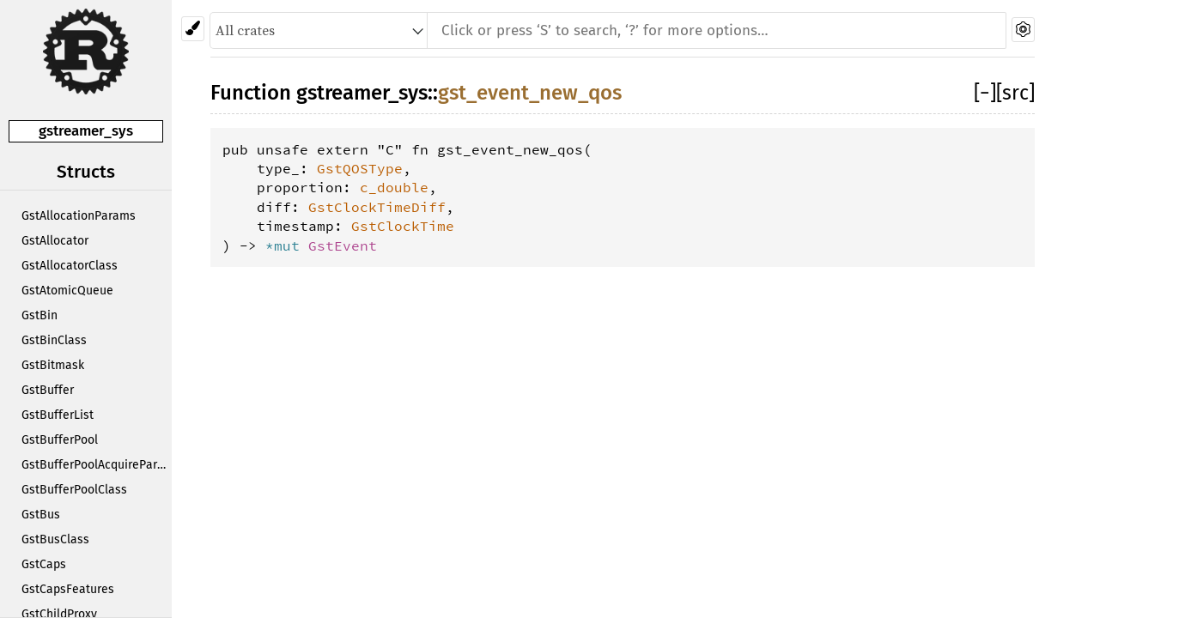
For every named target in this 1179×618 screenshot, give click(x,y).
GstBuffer (47, 390)
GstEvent (342, 245)
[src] (1015, 93)
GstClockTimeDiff (377, 206)
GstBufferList (57, 415)
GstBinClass (54, 340)
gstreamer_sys (86, 131)
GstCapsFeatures (67, 589)
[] (985, 93)
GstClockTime (402, 225)
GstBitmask (52, 365)
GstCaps (43, 564)
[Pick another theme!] (192, 28)
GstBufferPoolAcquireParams (96, 464)
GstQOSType (360, 168)
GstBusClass (55, 539)
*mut (286, 245)
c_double (394, 187)
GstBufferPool (59, 440)
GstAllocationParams (78, 216)
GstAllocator (54, 240)
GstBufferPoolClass (74, 489)
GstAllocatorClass (69, 265)
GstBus (40, 514)
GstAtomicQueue (67, 290)
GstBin (39, 315)
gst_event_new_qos (530, 93)
